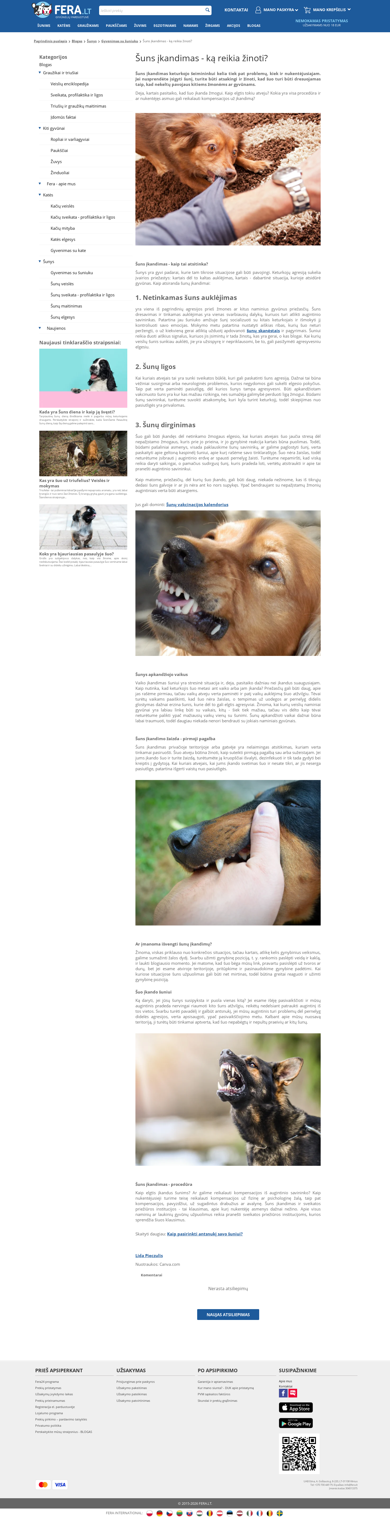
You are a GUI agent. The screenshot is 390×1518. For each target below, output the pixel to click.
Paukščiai (59, 150)
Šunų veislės (62, 283)
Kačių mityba (63, 228)
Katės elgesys (63, 239)
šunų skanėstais (263, 330)
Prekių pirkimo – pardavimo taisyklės (61, 1419)
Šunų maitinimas (66, 306)
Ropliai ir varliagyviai (70, 139)
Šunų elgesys (63, 317)
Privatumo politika (48, 1425)
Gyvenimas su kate (68, 250)
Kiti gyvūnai (54, 128)
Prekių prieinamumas (50, 1401)
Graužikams (88, 25)
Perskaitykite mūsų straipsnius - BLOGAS (63, 1432)
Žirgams (212, 25)
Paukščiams (116, 25)
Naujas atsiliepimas (228, 1314)
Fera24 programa (47, 1382)
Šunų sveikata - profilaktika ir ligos (83, 294)
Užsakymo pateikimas (131, 1394)
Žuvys (56, 161)
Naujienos (56, 328)
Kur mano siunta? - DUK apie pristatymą (226, 1388)
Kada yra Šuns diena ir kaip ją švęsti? (77, 412)
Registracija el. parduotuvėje (55, 1407)
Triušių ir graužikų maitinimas (78, 106)
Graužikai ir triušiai (60, 72)
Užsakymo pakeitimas (131, 1388)
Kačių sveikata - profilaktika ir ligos (83, 217)
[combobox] (155, 10)
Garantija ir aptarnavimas (215, 1382)
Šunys (48, 261)
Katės (48, 195)
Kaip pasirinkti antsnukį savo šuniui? (205, 1234)
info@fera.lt (351, 1485)
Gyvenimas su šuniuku (72, 272)
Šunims (43, 25)
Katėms (63, 25)
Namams (190, 25)
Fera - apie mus (61, 183)
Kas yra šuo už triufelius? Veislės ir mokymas (74, 483)
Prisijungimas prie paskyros (135, 1382)
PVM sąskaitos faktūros (214, 1394)
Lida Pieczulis (149, 1255)
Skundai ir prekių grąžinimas (217, 1401)
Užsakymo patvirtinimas (133, 1401)
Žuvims (140, 25)
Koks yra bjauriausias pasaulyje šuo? (76, 553)
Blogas (254, 25)
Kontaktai (236, 9)
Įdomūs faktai (63, 117)
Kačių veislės (62, 206)
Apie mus (285, 1381)
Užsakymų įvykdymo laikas (54, 1394)
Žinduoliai (60, 172)
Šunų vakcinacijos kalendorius (197, 504)
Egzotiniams (165, 25)
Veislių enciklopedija (70, 83)
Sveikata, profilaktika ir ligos (77, 95)
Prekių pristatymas (48, 1388)
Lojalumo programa (49, 1413)
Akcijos (233, 25)
